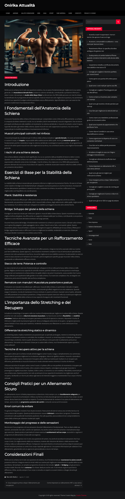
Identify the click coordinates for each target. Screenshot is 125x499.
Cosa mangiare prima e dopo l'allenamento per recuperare (23, 484)
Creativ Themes (81, 495)
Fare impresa (61, 13)
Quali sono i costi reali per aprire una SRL (103, 86)
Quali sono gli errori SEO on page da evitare (104, 201)
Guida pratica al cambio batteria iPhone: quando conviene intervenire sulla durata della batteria (103, 58)
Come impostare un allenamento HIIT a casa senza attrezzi (64, 484)
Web (38, 13)
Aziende (15, 13)
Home (8, 13)
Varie (70, 13)
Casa (44, 13)
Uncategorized (94, 235)
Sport (51, 13)
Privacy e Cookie (90, 13)
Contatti (78, 13)
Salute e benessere (27, 13)
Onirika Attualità (21, 5)
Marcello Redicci (12, 477)
